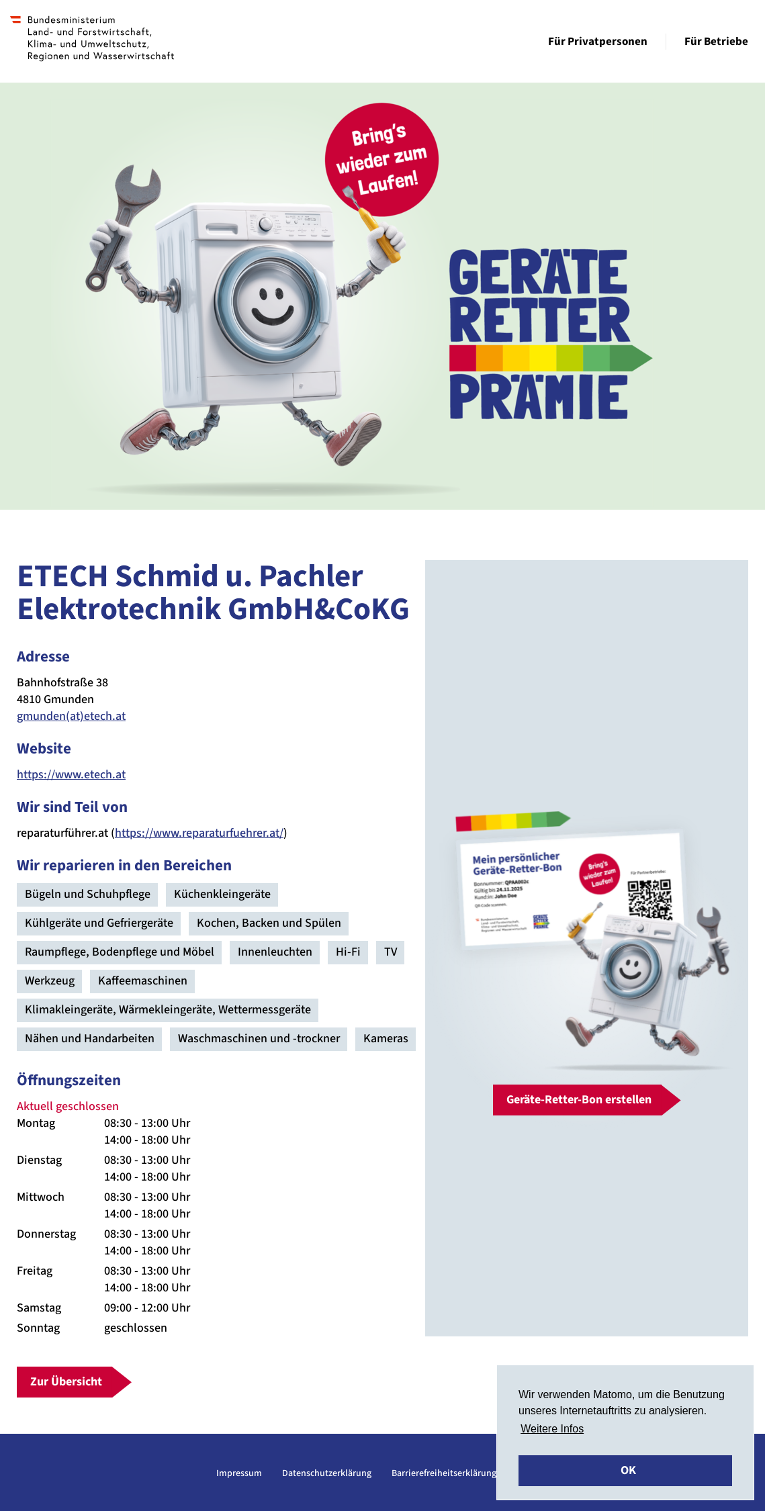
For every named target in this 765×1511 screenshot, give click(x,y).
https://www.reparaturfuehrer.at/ (199, 833)
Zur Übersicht (66, 1381)
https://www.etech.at (71, 774)
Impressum (239, 1473)
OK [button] (628, 1470)
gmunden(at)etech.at (71, 716)
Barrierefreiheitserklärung (444, 1473)
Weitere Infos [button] (552, 1428)
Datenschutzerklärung (326, 1473)
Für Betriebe (716, 42)
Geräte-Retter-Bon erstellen (578, 1099)
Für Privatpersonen (597, 42)
